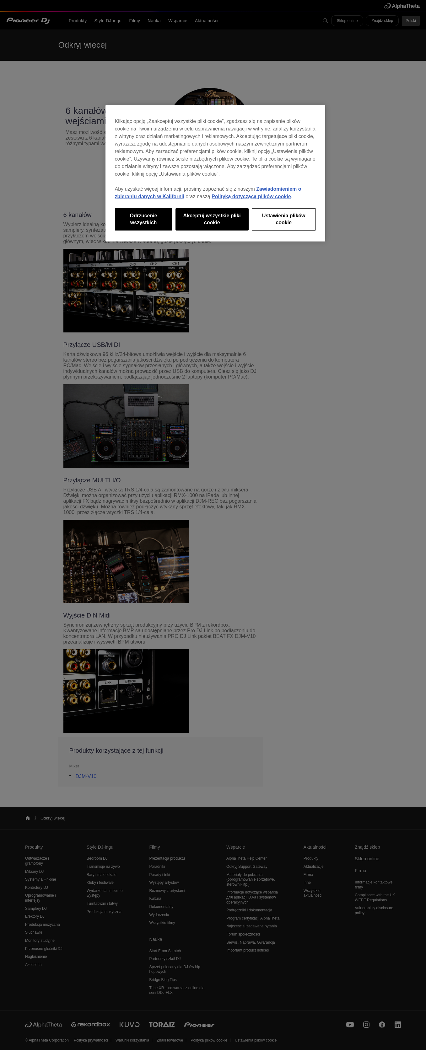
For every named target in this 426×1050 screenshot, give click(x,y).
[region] (215, 173)
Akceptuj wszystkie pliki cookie (212, 219)
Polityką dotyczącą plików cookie (251, 196)
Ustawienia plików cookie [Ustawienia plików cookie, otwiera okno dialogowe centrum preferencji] (283, 219)
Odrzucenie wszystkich (143, 219)
